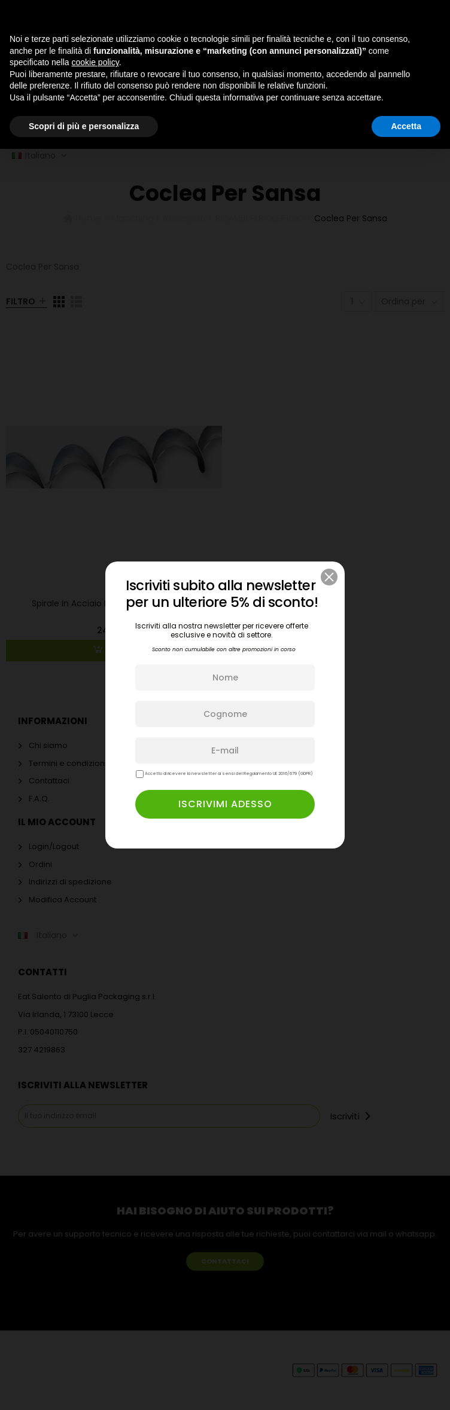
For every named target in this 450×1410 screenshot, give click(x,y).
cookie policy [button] (95, 62)
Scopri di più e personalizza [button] (84, 126)
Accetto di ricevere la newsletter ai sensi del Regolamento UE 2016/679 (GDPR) (224, 774)
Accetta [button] (406, 126)
